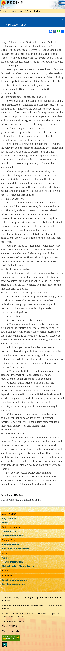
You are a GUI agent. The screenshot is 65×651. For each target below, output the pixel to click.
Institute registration (13, 584)
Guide (5, 558)
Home (20, 11)
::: (1, 15)
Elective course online (14, 580)
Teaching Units (10, 531)
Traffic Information (12, 562)
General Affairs (10, 545)
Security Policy (30, 597)
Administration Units (13, 536)
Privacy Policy (33, 11)
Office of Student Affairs (15, 549)
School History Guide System (18, 566)
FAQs (5, 522)
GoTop (18, 495)
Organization (9, 518)
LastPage (6, 495)
